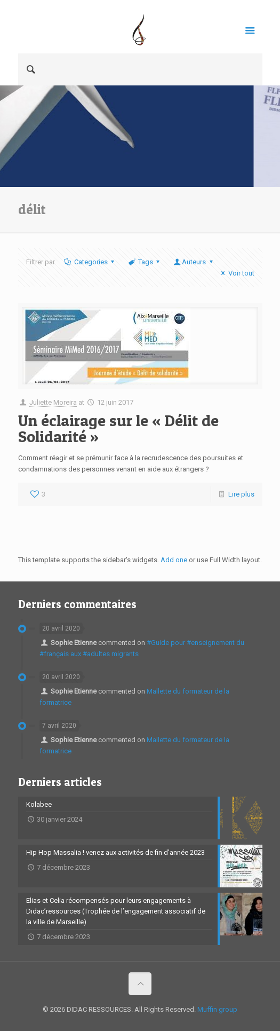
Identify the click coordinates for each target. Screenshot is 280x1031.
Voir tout (236, 273)
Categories (90, 262)
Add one (174, 560)
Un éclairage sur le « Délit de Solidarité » (118, 428)
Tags (145, 262)
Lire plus (241, 494)
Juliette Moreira (53, 402)
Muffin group (217, 1009)
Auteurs (193, 262)
